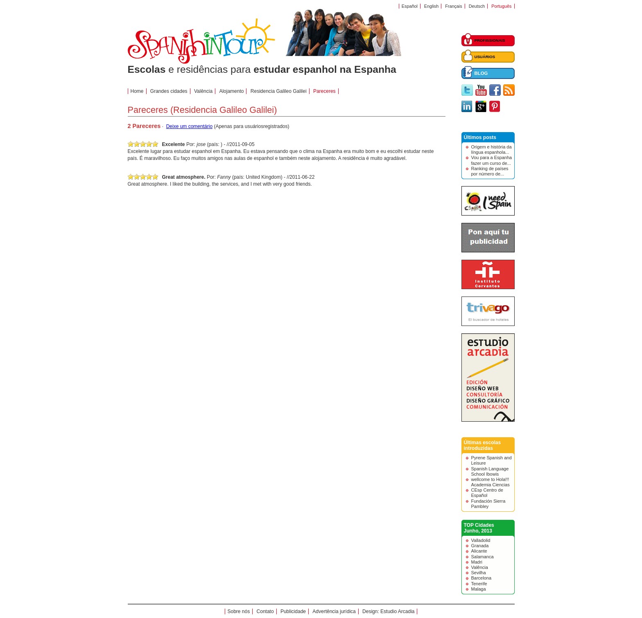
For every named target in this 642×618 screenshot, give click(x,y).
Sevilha (478, 572)
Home (137, 91)
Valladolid (481, 540)
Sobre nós (239, 611)
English (431, 6)
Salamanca (482, 556)
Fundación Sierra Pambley (488, 504)
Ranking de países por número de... (490, 171)
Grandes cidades (169, 91)
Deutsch (477, 6)
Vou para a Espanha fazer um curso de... (491, 160)
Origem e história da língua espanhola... (491, 149)
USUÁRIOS (485, 56)
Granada (480, 545)
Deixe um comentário (189, 126)
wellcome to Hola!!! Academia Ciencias (490, 482)
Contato (265, 611)
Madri (477, 562)
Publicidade (293, 611)
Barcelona (481, 577)
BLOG (481, 73)
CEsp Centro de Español (487, 493)
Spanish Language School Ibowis (490, 471)
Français (453, 6)
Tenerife (479, 583)
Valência (479, 567)
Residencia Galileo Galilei (279, 91)
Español (410, 6)
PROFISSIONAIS (490, 40)
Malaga (478, 589)
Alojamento (231, 91)
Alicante (479, 550)
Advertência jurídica (333, 611)
